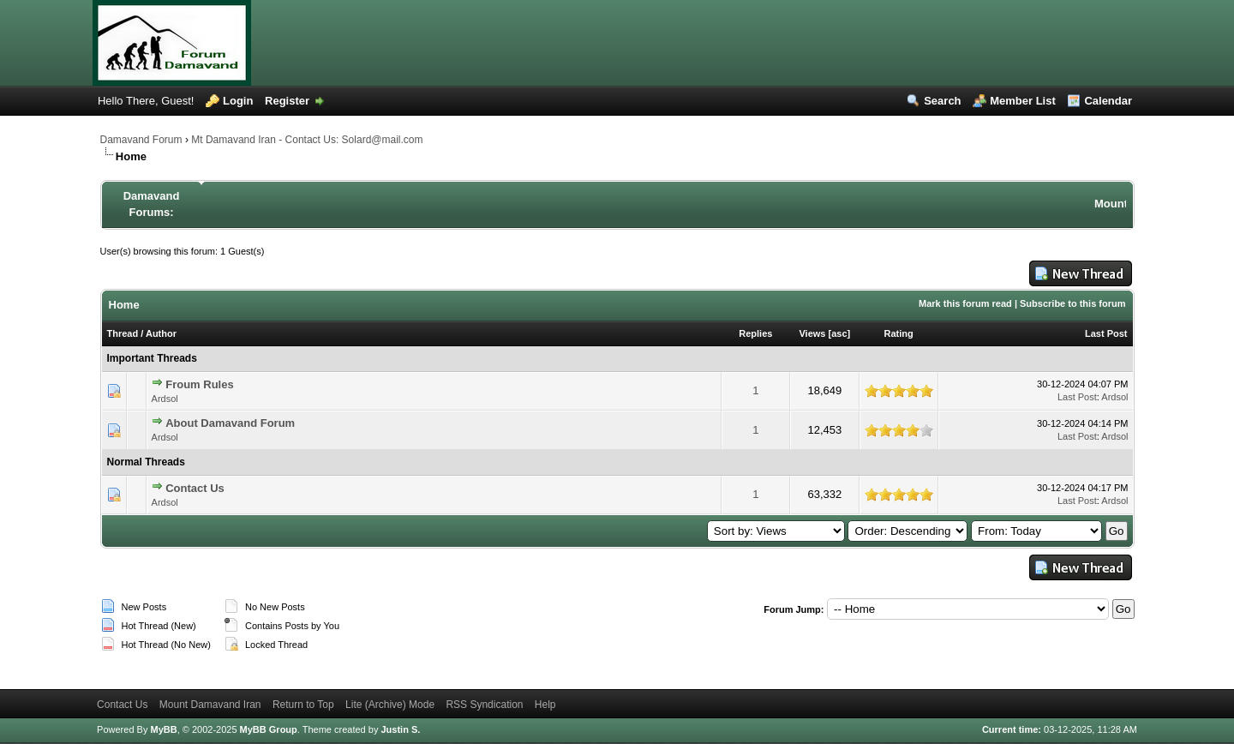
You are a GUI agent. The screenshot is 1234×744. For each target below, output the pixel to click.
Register (287, 100)
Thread (123, 333)
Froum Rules (199, 384)
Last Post (1106, 333)
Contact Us (195, 488)
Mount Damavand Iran (210, 705)
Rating (899, 333)
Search (942, 100)
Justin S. (400, 729)
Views (812, 333)
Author (161, 333)
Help (545, 705)
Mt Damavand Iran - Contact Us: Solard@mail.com (306, 140)
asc (839, 333)
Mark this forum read (965, 303)
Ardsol (165, 398)
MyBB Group (268, 729)
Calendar (1108, 100)
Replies (755, 333)
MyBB (163, 729)
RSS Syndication (484, 705)
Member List (1023, 100)
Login (238, 100)
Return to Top (303, 705)
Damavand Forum (141, 140)
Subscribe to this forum (1072, 303)
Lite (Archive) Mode (389, 705)
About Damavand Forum (230, 423)
